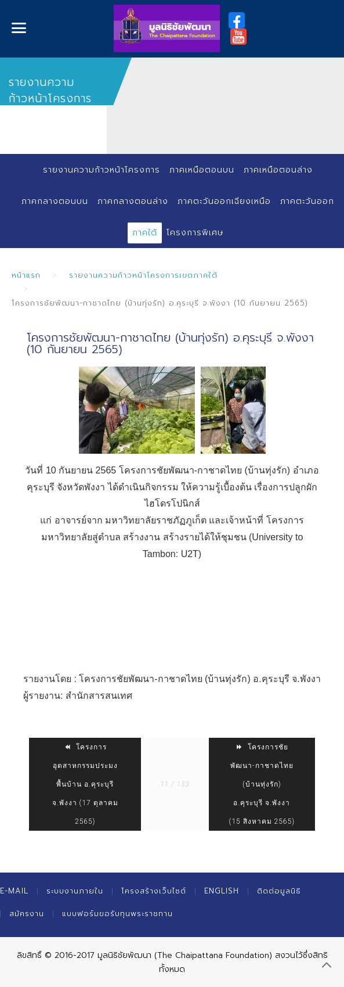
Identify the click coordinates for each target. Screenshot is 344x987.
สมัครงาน (26, 913)
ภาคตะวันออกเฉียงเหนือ (224, 201)
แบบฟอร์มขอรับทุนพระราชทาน (117, 913)
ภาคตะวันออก (307, 201)
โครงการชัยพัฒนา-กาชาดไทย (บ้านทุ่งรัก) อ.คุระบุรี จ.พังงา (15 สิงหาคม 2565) (262, 784)
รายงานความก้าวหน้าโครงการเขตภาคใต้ (143, 275)
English (221, 890)
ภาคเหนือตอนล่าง (278, 170)
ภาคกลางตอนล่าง (132, 201)
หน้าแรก (26, 275)
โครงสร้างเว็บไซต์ (153, 890)
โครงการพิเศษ (194, 233)
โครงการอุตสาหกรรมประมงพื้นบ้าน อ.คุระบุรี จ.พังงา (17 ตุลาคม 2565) (85, 784)
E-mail (14, 890)
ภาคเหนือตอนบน (201, 170)
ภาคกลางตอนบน (54, 201)
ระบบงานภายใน (74, 890)
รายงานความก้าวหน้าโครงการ (101, 170)
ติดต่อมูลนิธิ (279, 890)
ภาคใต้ (144, 233)
